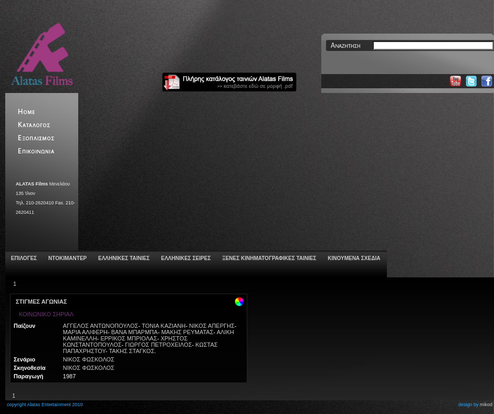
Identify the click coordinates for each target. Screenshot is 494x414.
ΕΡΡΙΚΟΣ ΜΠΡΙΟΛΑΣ (128, 338)
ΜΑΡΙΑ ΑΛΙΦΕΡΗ (85, 332)
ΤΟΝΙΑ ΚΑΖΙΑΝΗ (164, 326)
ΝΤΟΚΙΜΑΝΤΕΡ (67, 258)
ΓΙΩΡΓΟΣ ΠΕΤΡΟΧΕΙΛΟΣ (158, 344)
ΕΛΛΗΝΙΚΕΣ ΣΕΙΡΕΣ (185, 258)
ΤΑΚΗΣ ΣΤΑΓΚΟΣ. (132, 351)
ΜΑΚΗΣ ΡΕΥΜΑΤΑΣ (187, 332)
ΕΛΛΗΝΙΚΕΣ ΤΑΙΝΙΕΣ (123, 258)
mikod (486, 404)
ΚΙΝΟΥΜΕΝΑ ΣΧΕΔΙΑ (353, 258)
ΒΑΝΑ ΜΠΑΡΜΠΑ (134, 332)
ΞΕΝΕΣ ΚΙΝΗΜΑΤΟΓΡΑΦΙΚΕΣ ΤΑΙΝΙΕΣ (268, 258)
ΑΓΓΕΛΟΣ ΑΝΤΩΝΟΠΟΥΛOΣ (101, 326)
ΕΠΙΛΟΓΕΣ (23, 258)
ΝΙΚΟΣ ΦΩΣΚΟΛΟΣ (88, 359)
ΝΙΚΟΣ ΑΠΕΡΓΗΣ (212, 326)
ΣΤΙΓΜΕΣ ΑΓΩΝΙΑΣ (41, 301)
